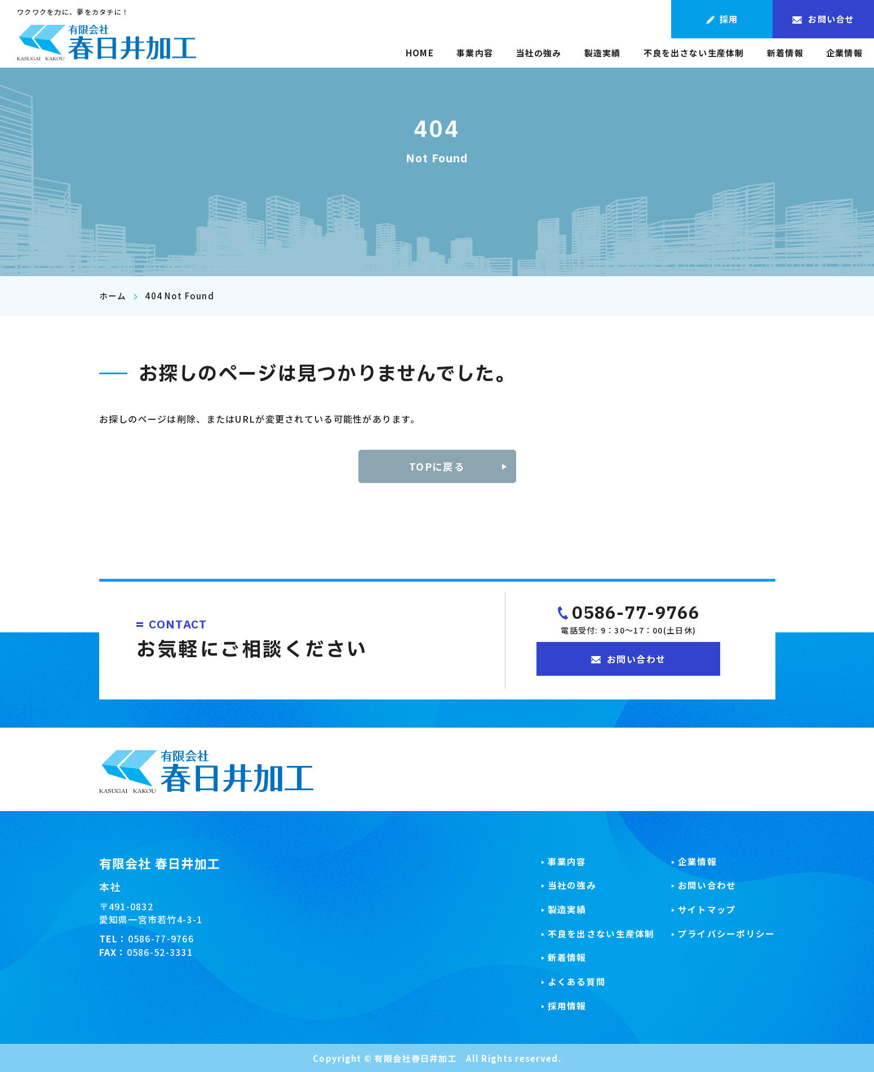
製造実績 (602, 53)
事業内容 (474, 53)
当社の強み (538, 53)
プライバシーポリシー (726, 933)
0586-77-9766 (635, 614)
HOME (420, 53)
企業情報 (844, 53)
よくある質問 (577, 981)
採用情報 (567, 1005)
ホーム (113, 296)
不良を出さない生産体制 (694, 53)
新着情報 (785, 53)
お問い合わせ (707, 885)
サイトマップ (707, 909)
